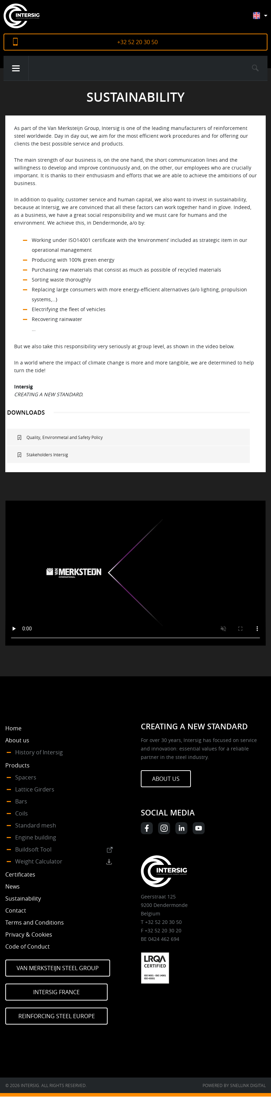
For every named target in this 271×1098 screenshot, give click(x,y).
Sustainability (23, 898)
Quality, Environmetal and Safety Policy (64, 437)
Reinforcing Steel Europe (56, 1016)
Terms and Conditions (34, 922)
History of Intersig (39, 752)
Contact (15, 910)
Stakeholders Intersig (47, 454)
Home (13, 728)
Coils (21, 813)
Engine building (35, 837)
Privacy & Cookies (28, 934)
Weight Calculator (38, 861)
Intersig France (56, 992)
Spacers (25, 777)
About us (17, 740)
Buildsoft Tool (33, 849)
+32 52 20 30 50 (137, 42)
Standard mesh (35, 825)
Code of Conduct (27, 946)
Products (17, 765)
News (12, 886)
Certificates (20, 874)
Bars (21, 801)
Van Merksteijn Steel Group (58, 968)
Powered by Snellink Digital (234, 1085)
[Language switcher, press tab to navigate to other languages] (265, 19)
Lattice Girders (34, 789)
